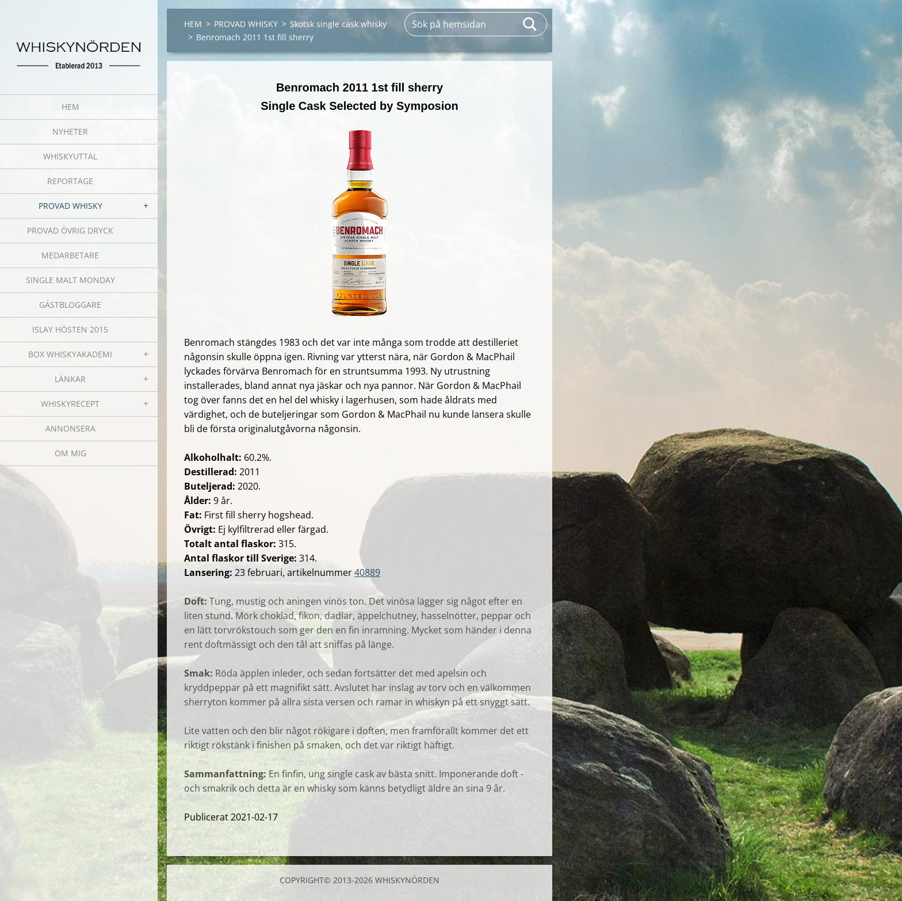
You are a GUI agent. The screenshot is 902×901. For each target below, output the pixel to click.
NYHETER (70, 131)
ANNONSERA (70, 428)
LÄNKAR (70, 378)
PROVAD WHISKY (70, 205)
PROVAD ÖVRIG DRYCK (70, 230)
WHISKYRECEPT (70, 403)
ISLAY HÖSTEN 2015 (70, 329)
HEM (70, 106)
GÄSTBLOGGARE (70, 304)
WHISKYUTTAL (70, 156)
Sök (530, 24)
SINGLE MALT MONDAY (70, 279)
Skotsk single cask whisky (338, 23)
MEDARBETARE (70, 255)
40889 (367, 572)
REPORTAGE (70, 180)
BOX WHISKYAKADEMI (70, 354)
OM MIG (70, 453)
